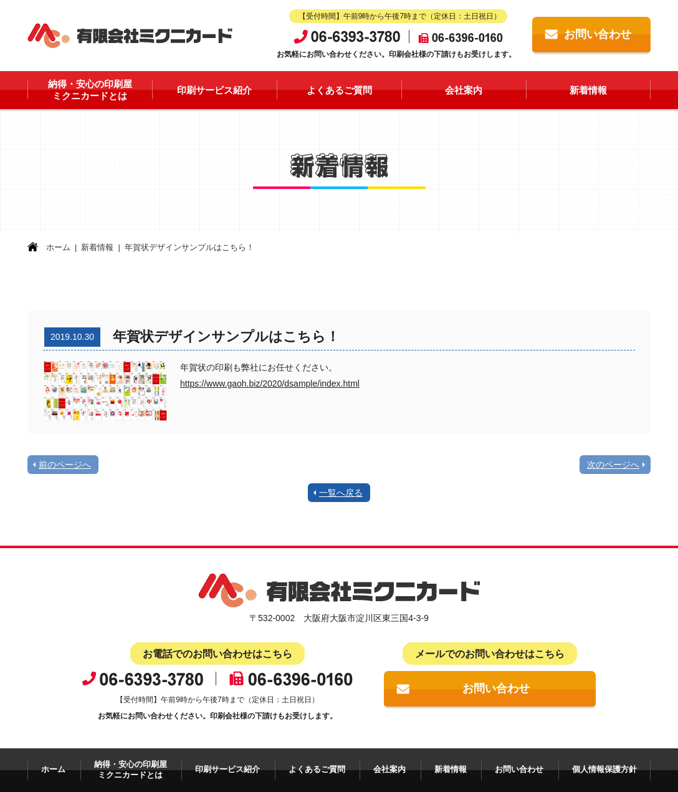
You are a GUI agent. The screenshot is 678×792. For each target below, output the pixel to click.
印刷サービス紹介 (214, 90)
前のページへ (65, 465)
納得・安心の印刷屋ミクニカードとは (90, 90)
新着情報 (588, 90)
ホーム (58, 247)
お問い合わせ (597, 34)
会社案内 (463, 90)
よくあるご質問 (339, 90)
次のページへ (613, 465)
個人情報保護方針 (604, 769)
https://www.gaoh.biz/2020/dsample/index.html (270, 384)
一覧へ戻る (341, 493)
